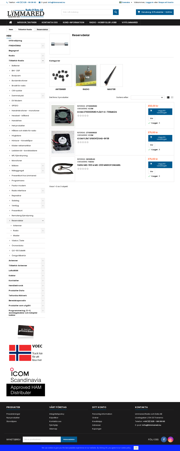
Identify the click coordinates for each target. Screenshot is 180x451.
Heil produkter (18, 125)
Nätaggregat (18, 170)
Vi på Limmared (130, 22)
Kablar (12, 275)
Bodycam (16, 75)
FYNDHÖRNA (15, 45)
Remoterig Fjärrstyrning (22, 215)
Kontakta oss (50, 22)
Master (16, 235)
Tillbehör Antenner (18, 265)
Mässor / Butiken (26, 22)
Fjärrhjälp (53, 425)
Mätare (15, 165)
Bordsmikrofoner (19, 80)
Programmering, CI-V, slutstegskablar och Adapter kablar (23, 312)
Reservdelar (17, 220)
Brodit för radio (19, 85)
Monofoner (17, 160)
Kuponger (97, 428)
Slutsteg (15, 200)
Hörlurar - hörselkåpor (22, 140)
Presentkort (17, 210)
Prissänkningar (13, 414)
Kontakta (141, 407)
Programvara (18, 180)
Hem (8, 35)
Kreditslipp (97, 421)
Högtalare (16, 135)
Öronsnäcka (17, 245)
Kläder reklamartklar (21, 145)
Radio (12, 55)
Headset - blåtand (20, 115)
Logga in (150, 2)
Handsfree (17, 120)
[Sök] (90, 12)
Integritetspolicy (56, 414)
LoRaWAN (13, 270)
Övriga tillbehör (19, 255)
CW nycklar (17, 90)
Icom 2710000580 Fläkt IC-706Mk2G (97, 112)
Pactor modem (19, 185)
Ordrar (95, 417)
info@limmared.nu (56, 2)
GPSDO (15, 105)
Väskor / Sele (18, 240)
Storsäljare (11, 421)
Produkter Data (16, 290)
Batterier (16, 65)
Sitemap (53, 428)
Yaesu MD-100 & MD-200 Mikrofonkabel (99, 165)
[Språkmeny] (126, 2)
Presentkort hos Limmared (24, 175)
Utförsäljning (15, 40)
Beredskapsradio (17, 300)
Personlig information (102, 414)
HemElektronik (16, 285)
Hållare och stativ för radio (24, 130)
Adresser (96, 425)
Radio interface (19, 190)
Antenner (17, 225)
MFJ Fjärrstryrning (20, 155)
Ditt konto (99, 407)
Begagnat (14, 50)
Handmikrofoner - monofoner (25, 110)
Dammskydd (18, 95)
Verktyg (15, 205)
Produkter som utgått (20, 305)
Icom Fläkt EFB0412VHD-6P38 (93, 138)
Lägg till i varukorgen (158, 111)
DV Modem (17, 100)
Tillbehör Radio (16, 60)
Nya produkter (13, 417)
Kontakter (14, 280)
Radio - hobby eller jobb (103, 22)
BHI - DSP (16, 70)
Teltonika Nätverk (18, 295)
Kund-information (73, 22)
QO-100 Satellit (18, 250)
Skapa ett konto (165, 2)
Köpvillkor (53, 417)
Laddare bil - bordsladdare (24, 150)
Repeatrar (16, 195)
